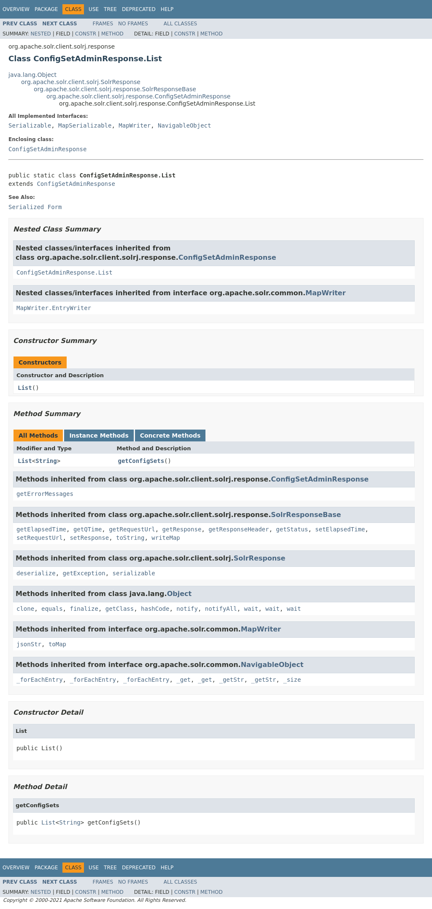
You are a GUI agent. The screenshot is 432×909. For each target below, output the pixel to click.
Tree (110, 9)
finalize (84, 608)
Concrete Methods (170, 435)
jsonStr (28, 644)
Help (167, 9)
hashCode (155, 608)
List (25, 387)
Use (94, 9)
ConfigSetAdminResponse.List (64, 272)
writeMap (165, 537)
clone (25, 608)
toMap (57, 644)
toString (130, 537)
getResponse (182, 529)
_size (292, 679)
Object (179, 594)
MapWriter (135, 125)
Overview (16, 9)
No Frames (133, 24)
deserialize (36, 573)
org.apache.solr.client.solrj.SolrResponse (80, 82)
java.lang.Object (32, 74)
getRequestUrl (132, 529)
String (46, 460)
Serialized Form (35, 207)
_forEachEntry (39, 679)
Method (112, 34)
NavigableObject (184, 125)
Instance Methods (98, 435)
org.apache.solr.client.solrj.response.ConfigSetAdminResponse (138, 96)
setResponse (89, 537)
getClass (119, 608)
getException (84, 573)
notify (187, 608)
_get (183, 679)
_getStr (231, 679)
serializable (134, 573)
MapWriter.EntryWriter (53, 308)
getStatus (292, 529)
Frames (103, 24)
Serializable (29, 125)
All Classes (180, 24)
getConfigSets (141, 460)
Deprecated (139, 9)
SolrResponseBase (306, 515)
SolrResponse (260, 558)
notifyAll (221, 608)
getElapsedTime (41, 529)
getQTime (87, 529)
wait (251, 608)
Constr (85, 34)
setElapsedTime (340, 529)
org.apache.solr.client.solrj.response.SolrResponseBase (115, 89)
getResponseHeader (238, 529)
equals (52, 608)
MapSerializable (84, 125)
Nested (40, 34)
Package (46, 9)
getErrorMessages (44, 493)
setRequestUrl (39, 537)
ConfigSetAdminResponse (47, 149)
